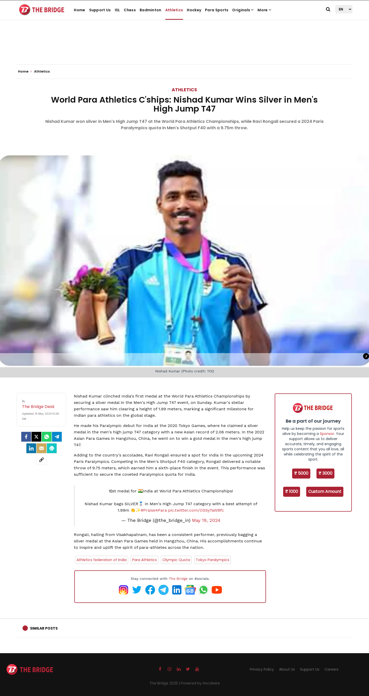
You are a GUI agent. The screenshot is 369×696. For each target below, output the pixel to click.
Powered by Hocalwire (200, 683)
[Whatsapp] (47, 437)
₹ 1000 (291, 491)
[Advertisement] (184, 49)
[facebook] (26, 437)
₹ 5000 (301, 473)
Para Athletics (144, 559)
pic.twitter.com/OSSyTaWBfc (196, 510)
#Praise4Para (154, 510)
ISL (117, 10)
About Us (287, 669)
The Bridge (178, 578)
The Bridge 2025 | (165, 683)
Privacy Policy (262, 669)
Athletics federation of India (102, 559)
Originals (243, 10)
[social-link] (41, 460)
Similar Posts (44, 628)
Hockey (194, 10)
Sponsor (327, 433)
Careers (331, 669)
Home (79, 10)
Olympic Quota (176, 559)
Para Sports (216, 10)
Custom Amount (324, 491)
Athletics (174, 10)
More (264, 10)
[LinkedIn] (31, 448)
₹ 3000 (325, 473)
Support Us (100, 10)
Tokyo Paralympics (212, 559)
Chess (130, 10)
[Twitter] (36, 437)
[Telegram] (57, 437)
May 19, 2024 (206, 520)
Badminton (150, 10)
